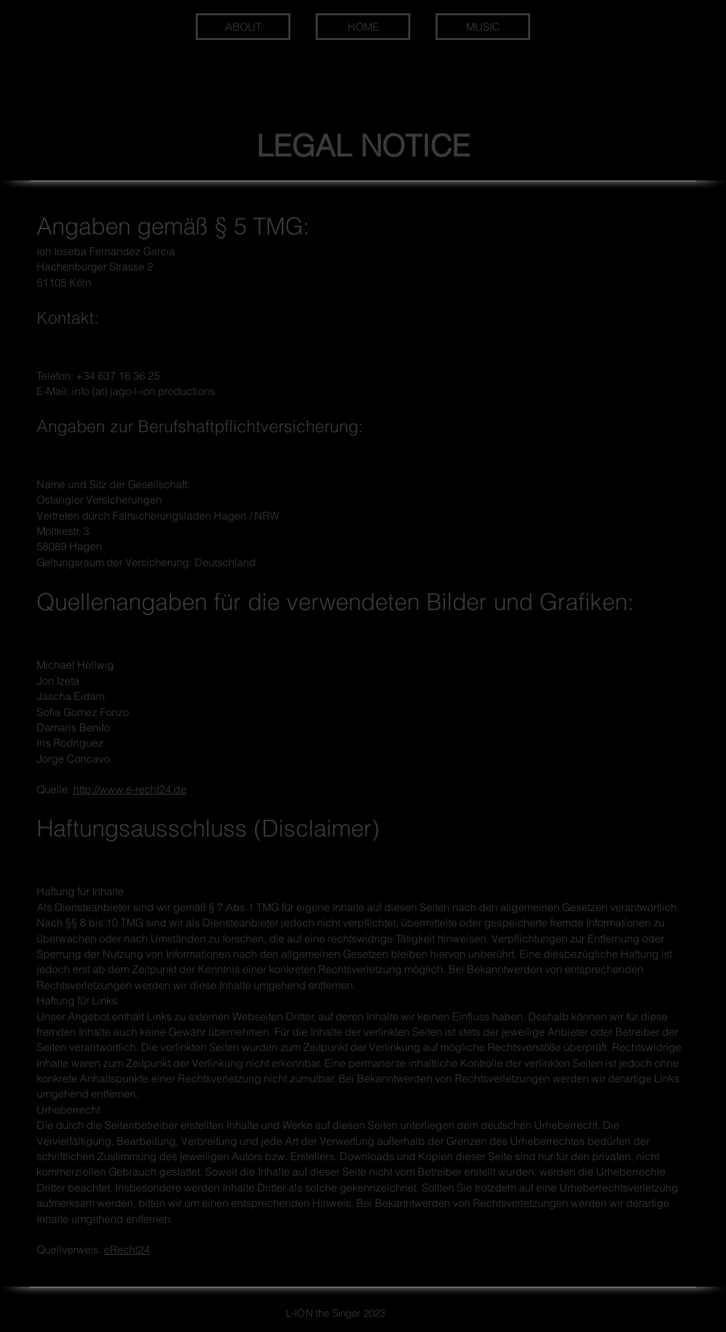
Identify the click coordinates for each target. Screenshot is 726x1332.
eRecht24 (127, 1249)
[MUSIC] (483, 26)
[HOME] (363, 26)
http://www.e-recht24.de (129, 789)
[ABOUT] (243, 26)
